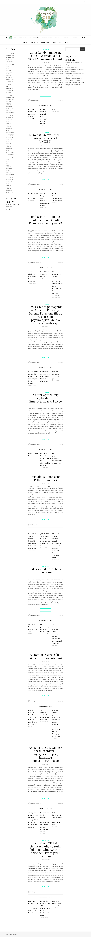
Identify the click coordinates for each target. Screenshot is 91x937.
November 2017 (10, 154)
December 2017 (10, 152)
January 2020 (9, 110)
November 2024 (10, 63)
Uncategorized (9, 208)
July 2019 (8, 121)
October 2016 (9, 178)
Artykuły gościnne (61, 38)
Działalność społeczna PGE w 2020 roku (46, 478)
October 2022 (9, 81)
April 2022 (8, 86)
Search (82, 49)
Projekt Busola (64, 42)
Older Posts (33, 924)
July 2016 (8, 183)
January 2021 (9, 95)
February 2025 (9, 59)
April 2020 (8, 105)
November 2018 (10, 134)
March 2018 (9, 148)
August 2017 (9, 159)
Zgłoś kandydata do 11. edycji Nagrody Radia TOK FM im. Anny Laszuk (45, 55)
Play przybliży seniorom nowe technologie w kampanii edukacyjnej (45, 376)
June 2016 (8, 185)
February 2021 (9, 94)
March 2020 (9, 106)
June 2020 (8, 101)
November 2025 (10, 55)
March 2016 (9, 190)
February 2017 (9, 170)
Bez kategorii (9, 206)
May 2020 (8, 103)
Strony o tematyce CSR (30, 42)
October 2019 (9, 116)
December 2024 (10, 61)
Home (14, 38)
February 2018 (9, 150)
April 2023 (8, 75)
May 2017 (8, 165)
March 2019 (9, 128)
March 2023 (9, 77)
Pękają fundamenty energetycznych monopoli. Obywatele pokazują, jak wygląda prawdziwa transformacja (74, 75)
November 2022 (10, 79)
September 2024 (10, 64)
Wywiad (54, 42)
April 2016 (8, 189)
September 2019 (10, 117)
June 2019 (8, 123)
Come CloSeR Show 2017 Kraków (44, 274)
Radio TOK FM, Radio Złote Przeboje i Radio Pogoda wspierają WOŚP (45, 220)
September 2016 (10, 179)
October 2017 (9, 156)
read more (45, 95)
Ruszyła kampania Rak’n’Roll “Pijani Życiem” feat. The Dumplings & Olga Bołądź (33, 717)
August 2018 (9, 139)
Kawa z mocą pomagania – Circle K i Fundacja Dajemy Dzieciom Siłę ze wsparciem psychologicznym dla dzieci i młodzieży (45, 315)
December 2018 (10, 132)
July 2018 (8, 141)
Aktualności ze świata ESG (12, 204)
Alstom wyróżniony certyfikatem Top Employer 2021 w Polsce (45, 398)
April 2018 (8, 147)
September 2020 (10, 99)
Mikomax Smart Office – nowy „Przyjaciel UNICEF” (45, 138)
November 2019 (10, 114)
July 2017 (8, 161)
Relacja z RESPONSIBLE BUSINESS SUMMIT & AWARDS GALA (33, 114)
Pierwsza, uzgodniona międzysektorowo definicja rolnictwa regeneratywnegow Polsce (74, 69)
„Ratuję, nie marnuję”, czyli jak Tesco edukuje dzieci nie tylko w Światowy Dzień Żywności (33, 820)
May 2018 (8, 145)
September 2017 (10, 157)
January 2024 (9, 72)
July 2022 (8, 83)
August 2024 (9, 66)
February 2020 (9, 108)
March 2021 (9, 92)
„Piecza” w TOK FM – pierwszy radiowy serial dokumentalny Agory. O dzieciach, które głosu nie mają (45, 849)
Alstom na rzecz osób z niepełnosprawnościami (45, 656)
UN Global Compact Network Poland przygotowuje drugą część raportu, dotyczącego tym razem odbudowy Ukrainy (56, 546)
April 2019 (8, 126)
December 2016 (10, 174)
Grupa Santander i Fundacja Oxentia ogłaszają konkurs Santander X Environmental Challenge (57, 634)
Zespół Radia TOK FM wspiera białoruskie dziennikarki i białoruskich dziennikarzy (32, 541)
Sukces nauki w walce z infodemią (45, 570)
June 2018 (8, 143)
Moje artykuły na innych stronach (41, 38)
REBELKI (55, 109)
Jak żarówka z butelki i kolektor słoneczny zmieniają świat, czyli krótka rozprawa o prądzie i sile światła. (45, 822)
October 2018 (9, 136)
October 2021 (9, 90)
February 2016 (9, 192)
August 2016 (9, 181)
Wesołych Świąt (69, 66)
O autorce (73, 38)
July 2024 (8, 68)
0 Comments (60, 100)
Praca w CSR (23, 38)
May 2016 (8, 187)
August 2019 (9, 119)
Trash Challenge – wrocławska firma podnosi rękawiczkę (32, 276)
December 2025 (10, 54)
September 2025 (10, 57)
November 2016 (10, 176)
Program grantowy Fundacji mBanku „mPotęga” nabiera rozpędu (43, 116)
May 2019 (8, 125)
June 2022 (8, 85)
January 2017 (9, 172)
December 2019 (10, 112)
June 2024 (8, 70)
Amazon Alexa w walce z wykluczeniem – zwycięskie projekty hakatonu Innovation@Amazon (45, 754)
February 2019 (9, 130)
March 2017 (9, 168)
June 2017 (8, 163)
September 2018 (10, 137)
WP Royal (15, 934)
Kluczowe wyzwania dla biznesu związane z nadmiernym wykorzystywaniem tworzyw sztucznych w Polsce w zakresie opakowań (58, 283)
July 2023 (8, 74)
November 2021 (10, 88)
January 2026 (9, 52)
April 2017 (8, 167)
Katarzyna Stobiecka (36, 100)
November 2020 (10, 97)
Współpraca (45, 42)
